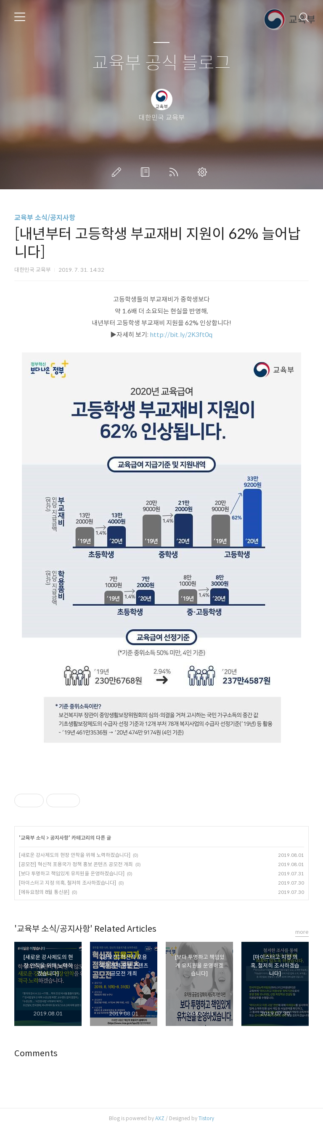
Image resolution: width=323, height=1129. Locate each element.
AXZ (159, 1118)
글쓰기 (118, 172)
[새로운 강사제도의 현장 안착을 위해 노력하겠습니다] (74, 855)
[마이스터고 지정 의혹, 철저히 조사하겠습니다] (67, 883)
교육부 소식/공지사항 (44, 217)
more (302, 932)
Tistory (206, 1118)
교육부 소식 (33, 838)
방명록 (147, 172)
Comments (36, 1053)
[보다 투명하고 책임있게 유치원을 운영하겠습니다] (71, 873)
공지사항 (59, 838)
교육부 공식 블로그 (161, 63)
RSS (175, 172)
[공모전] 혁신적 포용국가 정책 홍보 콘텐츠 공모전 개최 (76, 864)
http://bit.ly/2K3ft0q (181, 335)
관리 (204, 172)
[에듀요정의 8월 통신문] (44, 892)
